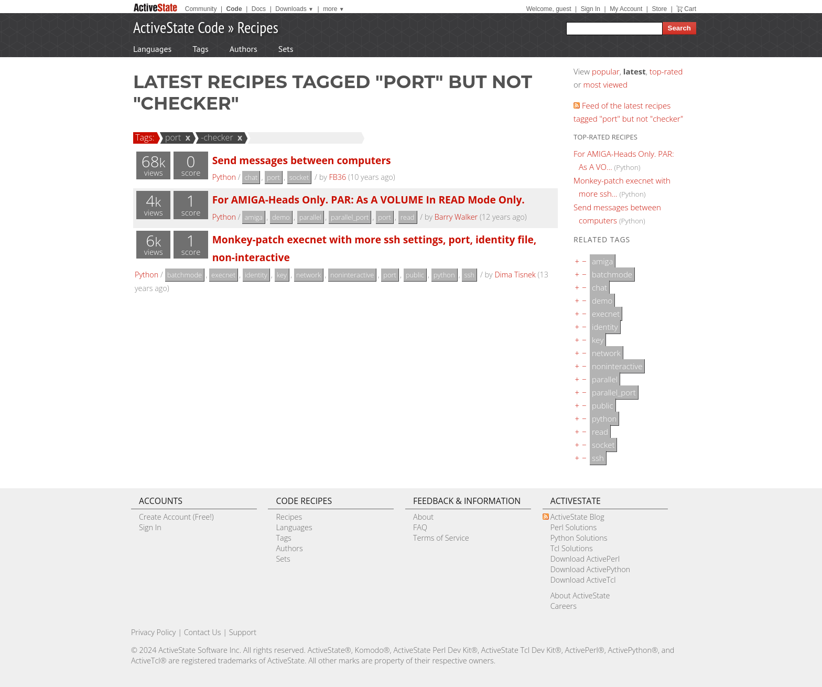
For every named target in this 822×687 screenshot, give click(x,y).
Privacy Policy (153, 632)
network (308, 275)
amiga (253, 217)
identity (256, 275)
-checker (215, 137)
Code (234, 9)
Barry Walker (456, 217)
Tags (200, 49)
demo (281, 217)
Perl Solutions (573, 527)
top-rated (666, 71)
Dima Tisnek (514, 275)
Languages (152, 49)
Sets (286, 49)
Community (201, 9)
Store (659, 9)
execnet (223, 275)
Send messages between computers (301, 160)
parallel (310, 217)
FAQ (420, 527)
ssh (469, 275)
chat (250, 177)
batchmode (184, 275)
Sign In (590, 9)
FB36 (338, 177)
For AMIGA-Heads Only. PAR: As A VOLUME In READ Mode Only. (368, 199)
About (423, 517)
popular (606, 71)
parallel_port (350, 217)
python (444, 275)
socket (299, 177)
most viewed (605, 84)
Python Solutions (579, 538)
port (171, 137)
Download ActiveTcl (583, 580)
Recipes (257, 27)
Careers (563, 606)
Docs (259, 9)
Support (242, 632)
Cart (690, 9)
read (408, 217)
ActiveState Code (178, 27)
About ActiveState (580, 595)
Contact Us (202, 632)
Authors (243, 49)
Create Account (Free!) (176, 517)
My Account (626, 9)
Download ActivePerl (585, 559)
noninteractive (352, 275)
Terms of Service (441, 538)
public (415, 275)
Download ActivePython (590, 569)
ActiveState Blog (577, 517)
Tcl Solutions (571, 548)
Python (224, 177)
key (282, 275)
